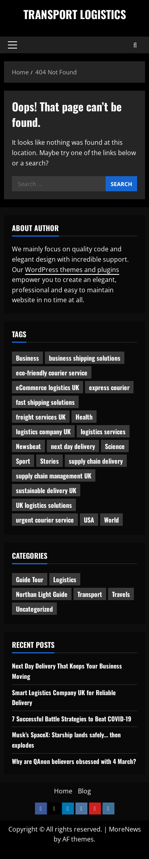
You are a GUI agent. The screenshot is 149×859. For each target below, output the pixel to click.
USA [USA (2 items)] (89, 520)
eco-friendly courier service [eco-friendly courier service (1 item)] (51, 372)
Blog (84, 801)
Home (63, 801)
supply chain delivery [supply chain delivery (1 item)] (96, 461)
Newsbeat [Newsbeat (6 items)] (28, 446)
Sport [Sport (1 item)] (23, 461)
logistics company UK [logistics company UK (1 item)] (43, 431)
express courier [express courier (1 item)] (109, 387)
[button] (12, 45)
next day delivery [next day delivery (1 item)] (73, 446)
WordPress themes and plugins (72, 269)
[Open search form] (135, 44)
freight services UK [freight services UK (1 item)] (41, 417)
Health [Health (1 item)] (84, 417)
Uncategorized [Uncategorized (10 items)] (34, 609)
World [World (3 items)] (111, 520)
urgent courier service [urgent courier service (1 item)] (45, 520)
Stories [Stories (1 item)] (49, 461)
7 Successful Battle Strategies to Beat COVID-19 (74, 718)
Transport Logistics (74, 14)
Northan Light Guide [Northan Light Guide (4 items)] (42, 594)
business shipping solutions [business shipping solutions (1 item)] (84, 358)
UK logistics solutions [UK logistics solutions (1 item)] (44, 505)
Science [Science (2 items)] (115, 446)
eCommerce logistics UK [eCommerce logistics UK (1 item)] (47, 387)
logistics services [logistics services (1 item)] (103, 431)
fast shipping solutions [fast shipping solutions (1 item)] (45, 402)
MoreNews (125, 839)
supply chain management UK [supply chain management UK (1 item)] (53, 475)
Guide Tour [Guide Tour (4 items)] (29, 579)
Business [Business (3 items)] (27, 358)
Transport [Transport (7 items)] (89, 594)
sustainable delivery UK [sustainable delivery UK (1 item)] (46, 490)
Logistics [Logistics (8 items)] (64, 579)
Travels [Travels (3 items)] (121, 594)
